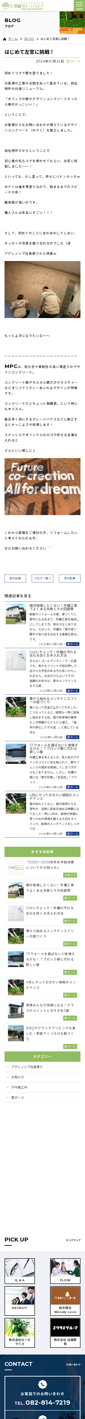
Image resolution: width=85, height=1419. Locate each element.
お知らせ (17, 1077)
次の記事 (69, 578)
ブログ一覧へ (42, 578)
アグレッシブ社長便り (27, 1067)
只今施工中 (19, 1087)
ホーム (10, 39)
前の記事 (15, 578)
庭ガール (73, 61)
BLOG (29, 39)
